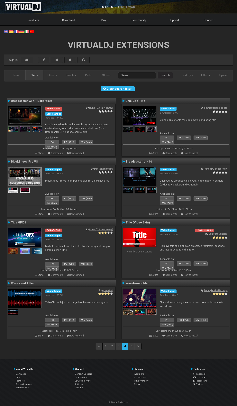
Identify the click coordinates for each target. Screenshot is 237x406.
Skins (34, 75)
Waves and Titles (22, 283)
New (16, 75)
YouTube (199, 377)
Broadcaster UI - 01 (139, 161)
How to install (76, 153)
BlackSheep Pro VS (24, 161)
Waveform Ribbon (138, 283)
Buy (103, 20)
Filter (205, 75)
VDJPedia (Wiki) (83, 380)
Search (165, 75)
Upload (223, 75)
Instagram (200, 380)
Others (106, 75)
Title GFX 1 (18, 222)
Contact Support (83, 374)
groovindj (107, 290)
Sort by (188, 75)
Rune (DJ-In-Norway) (101, 108)
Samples (70, 75)
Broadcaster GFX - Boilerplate (31, 101)
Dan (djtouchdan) (103, 168)
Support (174, 20)
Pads (88, 75)
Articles (79, 384)
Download (68, 20)
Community (139, 20)
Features (20, 380)
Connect (209, 20)
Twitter (198, 384)
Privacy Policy (141, 380)
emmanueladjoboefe (215, 108)
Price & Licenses (24, 384)
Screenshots (22, 387)
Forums (79, 387)
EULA (137, 384)
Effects (52, 75)
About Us (139, 374)
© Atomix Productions (118, 402)
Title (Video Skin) (138, 222)
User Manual (81, 377)
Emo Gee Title (135, 101)
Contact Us (140, 377)
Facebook (199, 374)
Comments (57, 153)
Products (33, 20)
